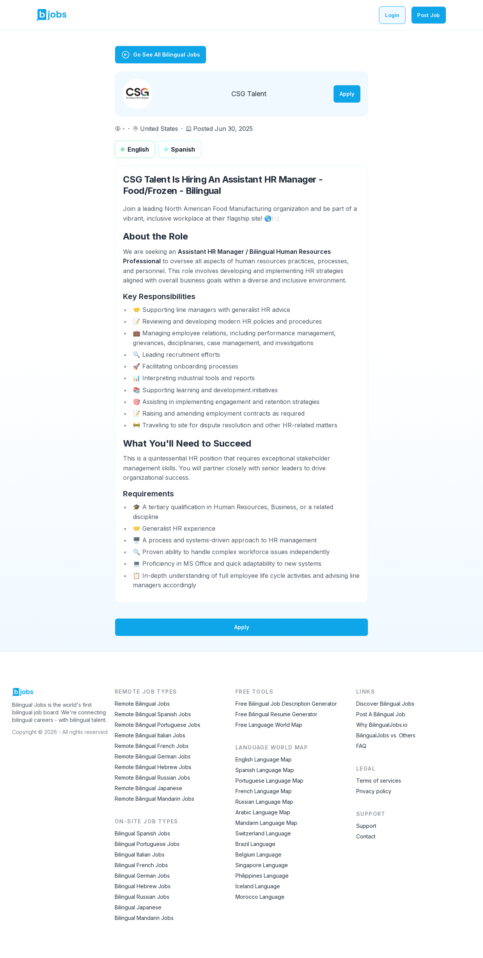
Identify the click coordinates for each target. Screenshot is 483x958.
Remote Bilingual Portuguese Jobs (157, 725)
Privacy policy (373, 791)
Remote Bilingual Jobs (142, 703)
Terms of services (378, 780)
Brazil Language (255, 844)
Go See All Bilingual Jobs (160, 54)
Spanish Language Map (264, 770)
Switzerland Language (263, 833)
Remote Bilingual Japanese (148, 788)
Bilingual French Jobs (141, 865)
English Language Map (263, 759)
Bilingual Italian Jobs (140, 854)
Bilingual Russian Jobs (142, 897)
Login (392, 15)
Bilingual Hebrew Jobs (143, 886)
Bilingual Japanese (138, 907)
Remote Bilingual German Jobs (153, 756)
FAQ (361, 746)
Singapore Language (261, 865)
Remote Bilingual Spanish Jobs (153, 714)
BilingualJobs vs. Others (385, 735)
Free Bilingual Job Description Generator (286, 703)
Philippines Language (262, 875)
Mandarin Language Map (266, 823)
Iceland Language (257, 886)
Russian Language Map (264, 801)
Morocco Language (260, 897)
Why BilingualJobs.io (382, 725)
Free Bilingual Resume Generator (276, 714)
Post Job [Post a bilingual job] (428, 15)
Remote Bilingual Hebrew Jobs (153, 767)
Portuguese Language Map (269, 780)
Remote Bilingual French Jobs (152, 746)
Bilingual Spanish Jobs (142, 833)
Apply (347, 94)
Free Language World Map (268, 725)
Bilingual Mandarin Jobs (144, 918)
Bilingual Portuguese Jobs (147, 844)
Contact (365, 836)
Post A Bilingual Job (380, 714)
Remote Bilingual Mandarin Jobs (154, 798)
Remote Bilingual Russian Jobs (152, 777)
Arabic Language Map (262, 812)
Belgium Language (258, 854)
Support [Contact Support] (366, 826)
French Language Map (263, 791)
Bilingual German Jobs (142, 875)
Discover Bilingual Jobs (385, 703)
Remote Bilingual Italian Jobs (150, 735)
